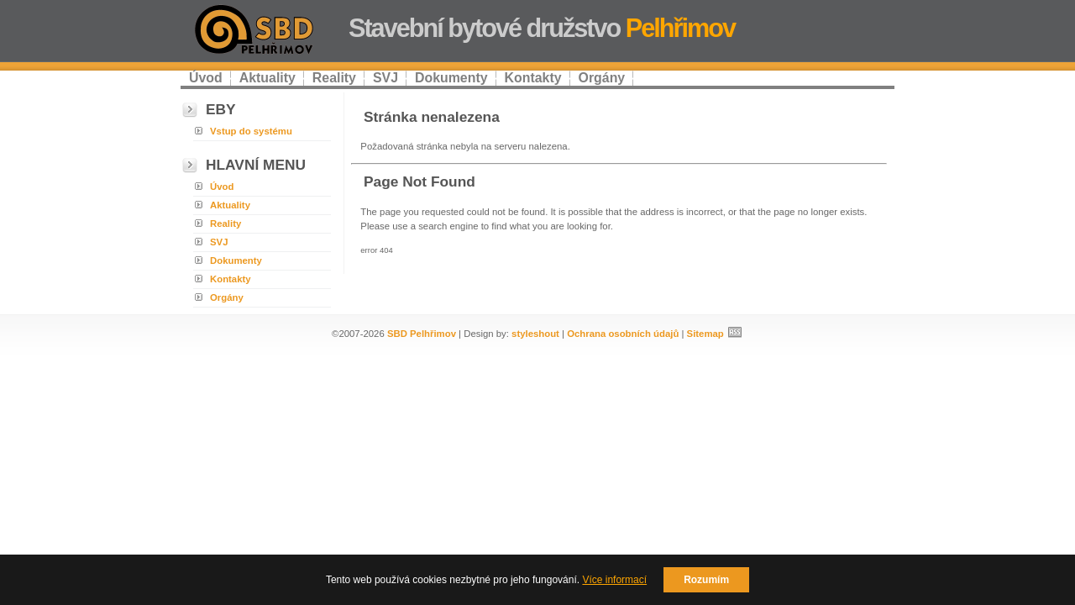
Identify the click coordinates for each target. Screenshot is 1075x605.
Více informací (614, 580)
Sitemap (705, 334)
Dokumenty (451, 78)
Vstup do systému (251, 131)
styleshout (535, 334)
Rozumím (706, 580)
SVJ (385, 78)
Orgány (602, 78)
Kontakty (533, 78)
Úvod (206, 78)
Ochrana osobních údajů (623, 334)
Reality (334, 78)
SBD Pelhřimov (421, 334)
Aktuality (267, 78)
